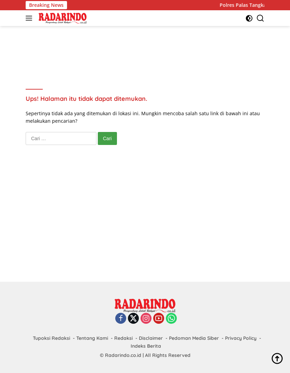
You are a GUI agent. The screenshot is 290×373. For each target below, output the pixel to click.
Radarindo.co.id (123, 355)
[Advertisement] (150, 48)
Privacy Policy (240, 338)
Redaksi (123, 338)
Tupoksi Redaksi (51, 338)
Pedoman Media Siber (194, 338)
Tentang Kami (92, 338)
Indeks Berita (146, 346)
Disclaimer (151, 338)
